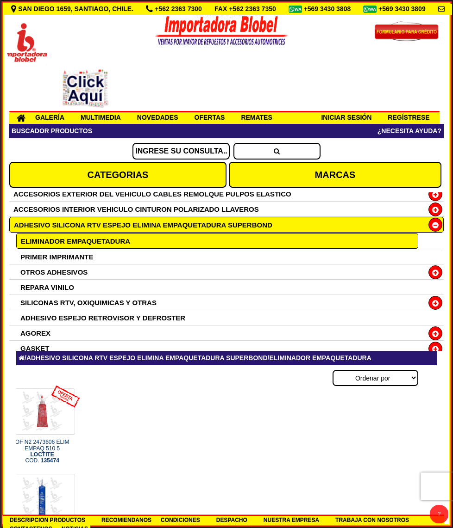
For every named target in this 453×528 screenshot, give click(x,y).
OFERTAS (210, 117)
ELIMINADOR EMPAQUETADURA (75, 241)
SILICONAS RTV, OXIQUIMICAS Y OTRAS (88, 303)
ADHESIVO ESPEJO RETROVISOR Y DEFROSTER (102, 318)
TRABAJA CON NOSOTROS (372, 520)
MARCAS (335, 175)
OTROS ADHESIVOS (54, 272)
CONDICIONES (180, 520)
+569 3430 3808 (328, 8)
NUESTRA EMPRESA (291, 520)
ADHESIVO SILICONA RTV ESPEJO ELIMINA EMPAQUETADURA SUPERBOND (143, 225)
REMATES (256, 117)
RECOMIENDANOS (126, 520)
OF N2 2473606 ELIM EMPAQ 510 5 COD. (42, 451)
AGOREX (35, 333)
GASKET (35, 348)
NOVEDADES (157, 117)
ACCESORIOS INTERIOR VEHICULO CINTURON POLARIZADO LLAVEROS (136, 209)
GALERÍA (49, 117)
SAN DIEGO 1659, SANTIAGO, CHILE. (73, 8)
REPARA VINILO (47, 287)
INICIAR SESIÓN (346, 117)
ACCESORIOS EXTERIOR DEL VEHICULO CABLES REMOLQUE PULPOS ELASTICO (152, 194)
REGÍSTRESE (408, 117)
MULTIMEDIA (101, 117)
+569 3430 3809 (403, 8)
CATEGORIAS (118, 175)
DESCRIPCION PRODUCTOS (47, 520)
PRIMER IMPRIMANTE (57, 257)
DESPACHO (231, 520)
